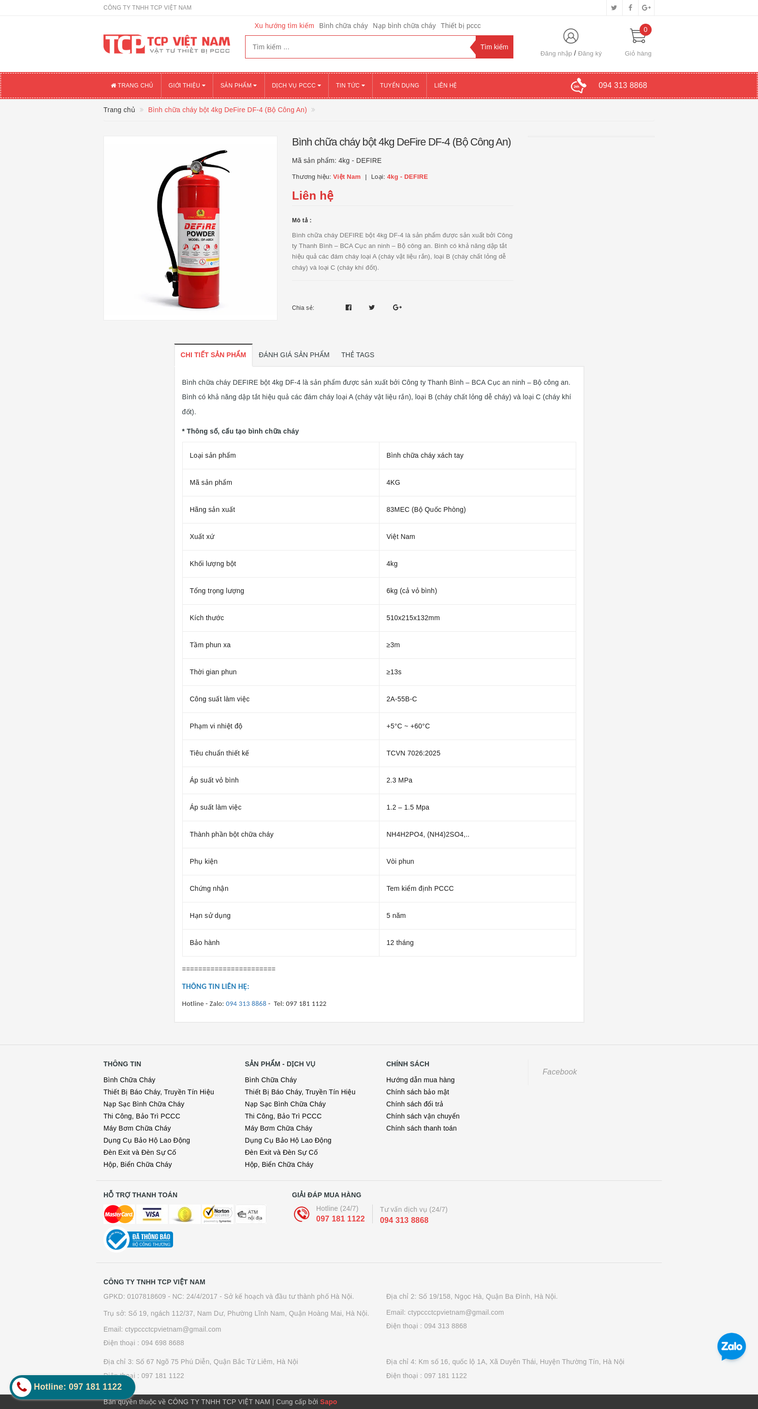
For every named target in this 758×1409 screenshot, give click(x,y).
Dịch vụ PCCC (296, 85)
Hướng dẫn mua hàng (420, 1080)
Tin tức (350, 85)
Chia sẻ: (303, 308)
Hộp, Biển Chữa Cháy (137, 1164)
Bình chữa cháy (343, 25)
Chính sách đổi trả (415, 1104)
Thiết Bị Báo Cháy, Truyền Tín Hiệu (158, 1092)
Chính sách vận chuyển (423, 1116)
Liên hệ (445, 85)
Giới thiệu (187, 85)
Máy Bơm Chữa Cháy (137, 1128)
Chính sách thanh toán (421, 1128)
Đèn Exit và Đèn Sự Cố (139, 1152)
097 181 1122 (340, 1219)
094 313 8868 (404, 1220)
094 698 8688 (162, 1343)
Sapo (328, 1402)
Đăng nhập (556, 53)
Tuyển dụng (399, 85)
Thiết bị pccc (461, 25)
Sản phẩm (238, 85)
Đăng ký (590, 53)
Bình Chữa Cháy (129, 1080)
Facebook (560, 1072)
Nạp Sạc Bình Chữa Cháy (143, 1104)
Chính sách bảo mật (417, 1092)
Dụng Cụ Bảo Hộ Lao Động (146, 1140)
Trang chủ (132, 85)
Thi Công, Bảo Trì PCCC (141, 1116)
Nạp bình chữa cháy (404, 25)
